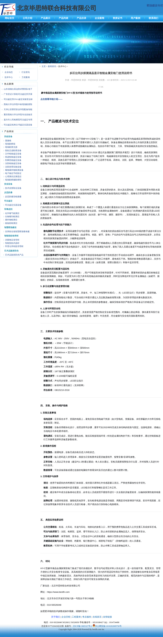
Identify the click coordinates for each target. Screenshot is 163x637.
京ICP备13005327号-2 (82, 626)
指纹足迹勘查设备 (13, 150)
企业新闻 (99, 18)
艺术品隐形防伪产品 (14, 255)
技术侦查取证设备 (13, 188)
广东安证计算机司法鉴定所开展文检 (16, 95)
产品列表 (63, 18)
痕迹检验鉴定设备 (13, 157)
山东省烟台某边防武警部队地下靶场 (16, 90)
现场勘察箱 (10, 144)
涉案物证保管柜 (12, 240)
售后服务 (86, 617)
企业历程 (65, 617)
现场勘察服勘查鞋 (13, 180)
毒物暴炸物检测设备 (14, 170)
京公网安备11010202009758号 (108, 626)
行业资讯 (26, 72)
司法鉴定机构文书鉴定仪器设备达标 (16, 125)
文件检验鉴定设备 (13, 154)
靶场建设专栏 (155, 5)
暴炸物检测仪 (11, 220)
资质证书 (117, 18)
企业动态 (9, 72)
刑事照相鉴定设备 (13, 160)
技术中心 (9, 77)
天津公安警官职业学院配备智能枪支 (16, 110)
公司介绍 (27, 18)
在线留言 (97, 617)
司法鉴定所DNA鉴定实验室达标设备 (16, 100)
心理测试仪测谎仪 (13, 176)
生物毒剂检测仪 (12, 216)
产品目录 (81, 18)
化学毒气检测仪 (12, 213)
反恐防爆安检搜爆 (13, 196)
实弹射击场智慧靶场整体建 (17, 231)
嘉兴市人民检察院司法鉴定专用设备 (16, 120)
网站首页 (9, 18)
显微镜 (8, 140)
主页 (44, 66)
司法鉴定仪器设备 (13, 205)
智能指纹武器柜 (12, 243)
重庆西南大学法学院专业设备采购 (16, 115)
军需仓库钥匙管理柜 (14, 246)
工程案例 (26, 77)
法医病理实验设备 (13, 167)
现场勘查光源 (11, 147)
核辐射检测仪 (11, 223)
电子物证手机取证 (13, 173)
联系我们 (153, 18)
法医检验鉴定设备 (13, 163)
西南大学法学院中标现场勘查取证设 (16, 105)
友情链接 (107, 617)
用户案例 (135, 18)
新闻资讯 (52, 66)
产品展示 (45, 18)
